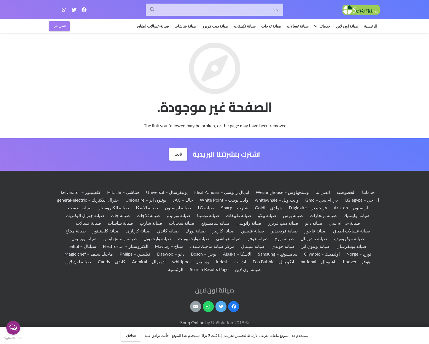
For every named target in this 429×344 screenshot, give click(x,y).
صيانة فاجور (315, 230)
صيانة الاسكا (147, 207)
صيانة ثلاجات (148, 215)
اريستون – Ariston (351, 207)
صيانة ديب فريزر (283, 223)
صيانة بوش (293, 215)
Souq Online (192, 322)
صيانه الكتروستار (113, 207)
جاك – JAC (183, 199)
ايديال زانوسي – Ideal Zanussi (221, 192)
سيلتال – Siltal (82, 246)
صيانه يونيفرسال (351, 246)
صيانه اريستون (178, 207)
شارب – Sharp (234, 207)
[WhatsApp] (64, 10)
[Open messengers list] (13, 328)
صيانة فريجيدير (284, 230)
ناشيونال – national (318, 261)
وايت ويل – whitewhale (277, 199)
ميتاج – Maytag (169, 246)
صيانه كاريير (223, 230)
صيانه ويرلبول (84, 238)
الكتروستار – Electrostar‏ (125, 246)
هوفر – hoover (356, 261)
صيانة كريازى (138, 230)
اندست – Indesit (231, 261)
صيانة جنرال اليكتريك (85, 215)
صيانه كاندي (168, 230)
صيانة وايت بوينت (193, 238)
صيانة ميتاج (75, 230)
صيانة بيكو (267, 215)
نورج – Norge (358, 253)
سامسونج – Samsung (277, 253)
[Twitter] (74, 10)
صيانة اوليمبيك (357, 215)
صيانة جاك (120, 215)
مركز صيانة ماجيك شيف (212, 246)
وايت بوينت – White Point (224, 199)
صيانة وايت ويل (157, 238)
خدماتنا (368, 192)
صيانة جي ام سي (344, 223)
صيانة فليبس (252, 230)
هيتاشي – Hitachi (123, 192)
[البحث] (152, 10)
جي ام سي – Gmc (322, 199)
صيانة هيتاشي (228, 238)
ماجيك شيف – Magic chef (88, 253)
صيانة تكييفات (238, 215)
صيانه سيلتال (253, 246)
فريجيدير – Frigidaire (308, 207)
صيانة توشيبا (208, 215)
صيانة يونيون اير (315, 246)
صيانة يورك (195, 230)
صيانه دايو (314, 223)
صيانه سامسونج (215, 223)
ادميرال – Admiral (149, 261)
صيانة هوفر (257, 238)
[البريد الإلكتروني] (195, 306)
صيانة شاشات (120, 223)
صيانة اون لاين (78, 261)
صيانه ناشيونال (314, 238)
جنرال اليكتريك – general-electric (88, 199)
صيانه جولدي (283, 246)
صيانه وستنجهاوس (120, 238)
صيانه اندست (80, 207)
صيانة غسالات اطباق (351, 230)
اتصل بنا (322, 192)
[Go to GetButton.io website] (13, 338)
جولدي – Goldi (268, 207)
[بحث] (214, 10)
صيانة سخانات (182, 223)
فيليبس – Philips (135, 253)
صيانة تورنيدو (178, 215)
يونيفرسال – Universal (167, 192)
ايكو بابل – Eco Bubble (273, 261)
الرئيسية (175, 269)
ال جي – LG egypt (362, 199)
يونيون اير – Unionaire (145, 199)
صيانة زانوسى (248, 223)
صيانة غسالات (88, 223)
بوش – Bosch (203, 253)
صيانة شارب (151, 223)
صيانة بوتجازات (323, 215)
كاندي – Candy (111, 261)
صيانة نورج (284, 238)
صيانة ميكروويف (349, 238)
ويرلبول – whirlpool (190, 261)
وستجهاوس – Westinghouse (282, 192)
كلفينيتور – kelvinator (81, 192)
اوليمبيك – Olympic (322, 253)
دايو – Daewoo (170, 253)
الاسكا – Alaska (237, 253)
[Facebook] (84, 10)
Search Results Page (209, 269)
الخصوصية (345, 192)
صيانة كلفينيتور (106, 230)
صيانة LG (206, 207)
